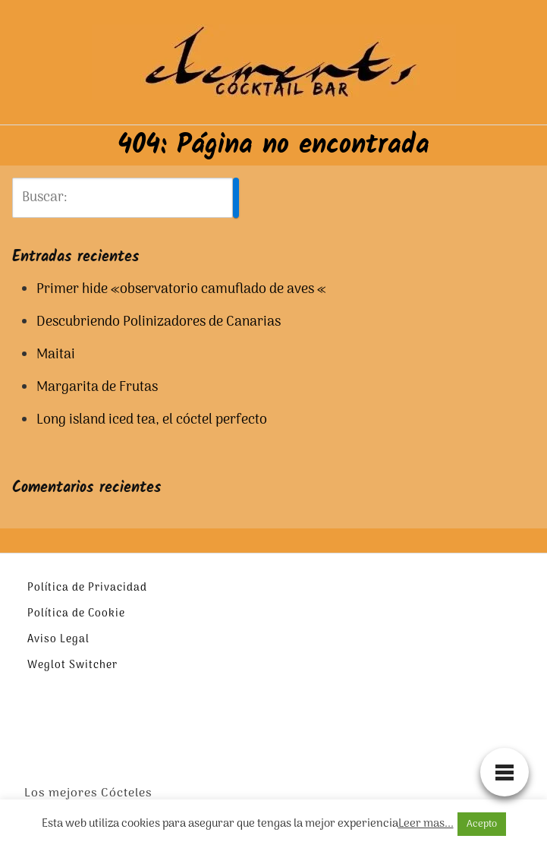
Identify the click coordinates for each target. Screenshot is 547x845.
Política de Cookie (76, 614)
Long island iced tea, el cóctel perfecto (151, 420)
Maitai (55, 355)
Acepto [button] (482, 824)
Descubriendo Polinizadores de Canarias (158, 322)
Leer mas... (426, 824)
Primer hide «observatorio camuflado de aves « (181, 290)
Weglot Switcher (72, 665)
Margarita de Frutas (97, 388)
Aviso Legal (58, 639)
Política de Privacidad (87, 588)
